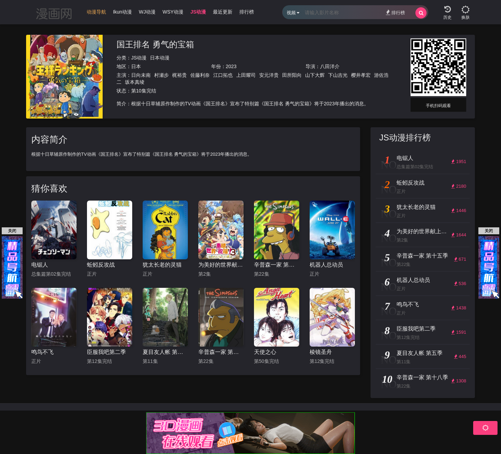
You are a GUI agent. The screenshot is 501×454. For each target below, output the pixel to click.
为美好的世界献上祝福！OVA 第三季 (221, 265)
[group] (96, 13)
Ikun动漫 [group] (122, 12)
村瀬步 (161, 75)
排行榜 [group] (246, 12)
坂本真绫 (134, 82)
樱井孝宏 (361, 75)
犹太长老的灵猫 (162, 265)
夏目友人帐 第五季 (165, 352)
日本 (136, 66)
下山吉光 (338, 75)
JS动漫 (138, 57)
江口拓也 (223, 75)
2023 (231, 66)
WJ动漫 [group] (147, 12)
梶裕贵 (179, 75)
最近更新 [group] (222, 12)
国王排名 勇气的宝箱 (155, 44)
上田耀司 (246, 75)
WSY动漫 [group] (172, 12)
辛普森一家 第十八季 (221, 352)
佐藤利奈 (200, 75)
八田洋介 (330, 66)
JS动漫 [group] (198, 12)
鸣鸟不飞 (42, 352)
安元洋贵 (269, 75)
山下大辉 (315, 75)
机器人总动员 (326, 265)
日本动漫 (159, 57)
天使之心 (265, 352)
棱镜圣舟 (321, 352)
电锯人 (39, 265)
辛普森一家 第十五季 (276, 265)
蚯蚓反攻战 (101, 265)
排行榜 (395, 12)
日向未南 (141, 75)
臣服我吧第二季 (106, 352)
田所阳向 (292, 75)
